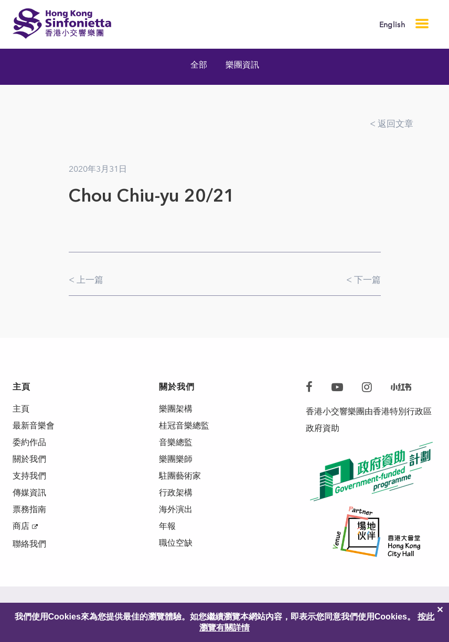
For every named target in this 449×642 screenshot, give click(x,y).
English (392, 24)
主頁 (21, 409)
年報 (167, 526)
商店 (21, 526)
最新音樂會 (34, 425)
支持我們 (29, 476)
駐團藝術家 (180, 476)
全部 (198, 65)
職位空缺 (176, 543)
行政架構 (176, 492)
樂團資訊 (242, 65)
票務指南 (29, 509)
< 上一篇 (86, 279)
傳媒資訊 (29, 492)
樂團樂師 (176, 459)
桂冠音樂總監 (184, 425)
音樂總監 (176, 442)
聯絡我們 (29, 544)
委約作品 (29, 442)
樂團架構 (176, 409)
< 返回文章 (391, 123)
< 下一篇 (363, 279)
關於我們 (29, 459)
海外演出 (176, 509)
